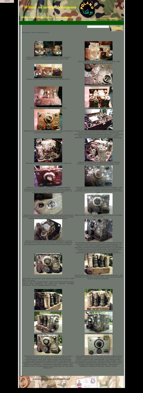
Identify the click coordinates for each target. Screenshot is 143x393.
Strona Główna (26, 32)
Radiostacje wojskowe (43, 32)
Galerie (33, 32)
